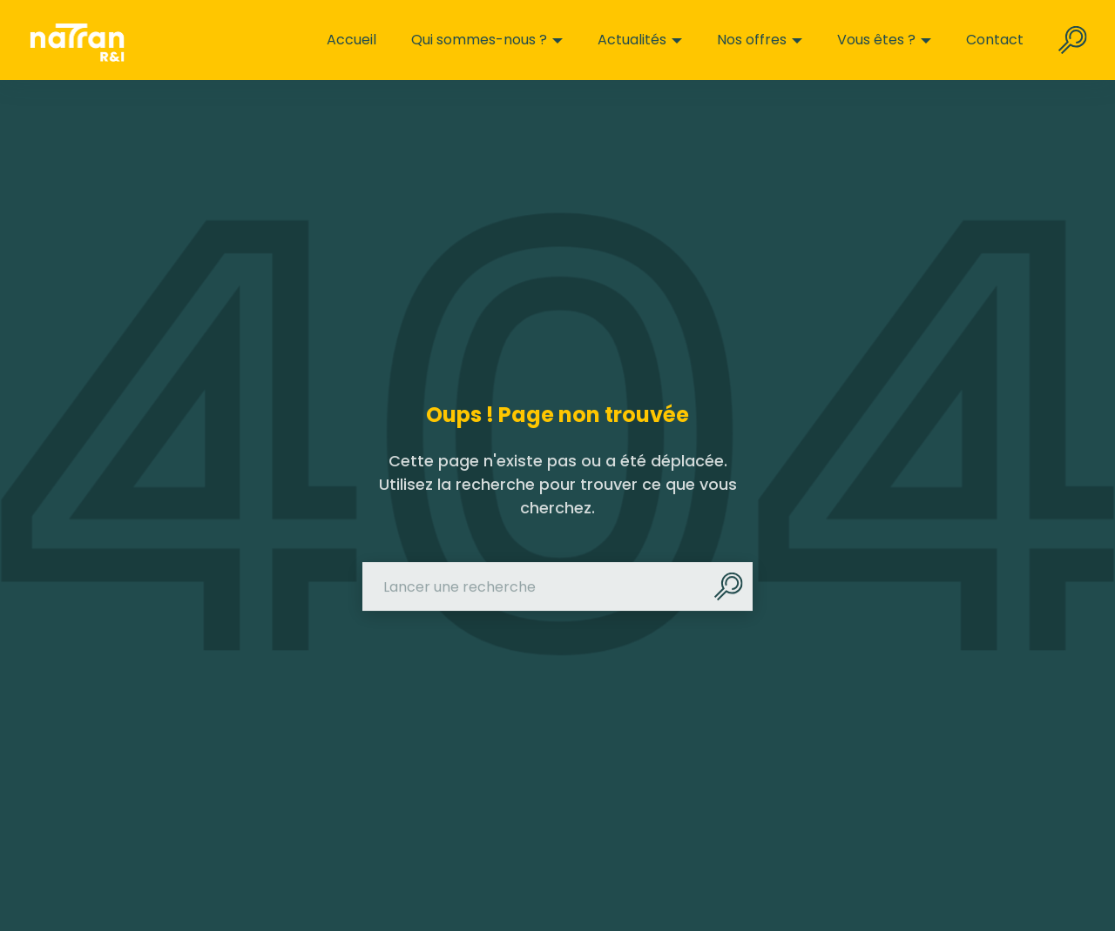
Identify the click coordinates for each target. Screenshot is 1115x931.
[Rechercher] (728, 587)
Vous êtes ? (884, 40)
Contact (995, 40)
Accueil (351, 40)
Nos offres (759, 40)
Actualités (640, 40)
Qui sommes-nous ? (487, 40)
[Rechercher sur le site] (1072, 40)
